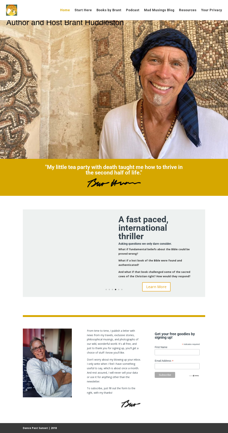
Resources (188, 10)
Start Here (83, 10)
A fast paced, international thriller (143, 227)
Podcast (132, 10)
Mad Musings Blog (159, 10)
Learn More (156, 286)
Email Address (164, 361)
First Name (161, 347)
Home (65, 10)
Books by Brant (109, 10)
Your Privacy (211, 10)
